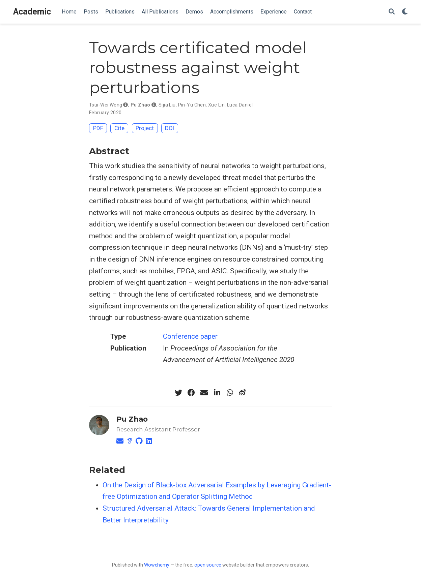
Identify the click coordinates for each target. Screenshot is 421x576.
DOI (169, 128)
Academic (32, 12)
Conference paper (190, 336)
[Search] (392, 12)
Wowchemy (156, 565)
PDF (98, 128)
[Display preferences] (405, 12)
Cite (119, 128)
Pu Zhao (132, 419)
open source (207, 565)
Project (145, 128)
